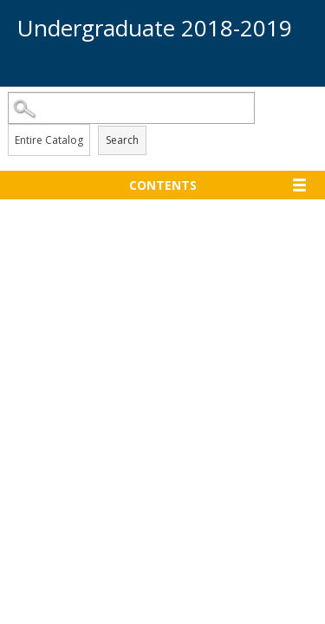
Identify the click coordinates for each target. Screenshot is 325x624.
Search (122, 140)
